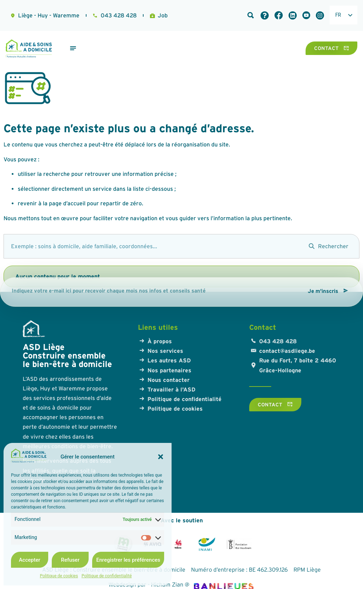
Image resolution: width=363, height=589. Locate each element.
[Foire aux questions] (265, 15)
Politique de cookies (59, 575)
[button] (160, 456)
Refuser (70, 560)
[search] (152, 246)
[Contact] (331, 48)
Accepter (29, 560)
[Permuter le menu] (73, 48)
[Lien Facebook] (278, 15)
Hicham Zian (167, 584)
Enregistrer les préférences (128, 560)
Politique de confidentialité (107, 575)
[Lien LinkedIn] (293, 15)
